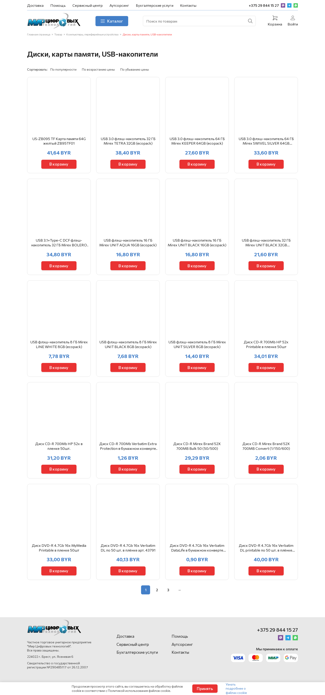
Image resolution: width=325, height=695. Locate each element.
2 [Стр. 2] (157, 594)
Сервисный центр (87, 5)
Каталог (112, 20)
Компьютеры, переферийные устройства (92, 34)
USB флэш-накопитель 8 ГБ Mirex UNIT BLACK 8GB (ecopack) (128, 347)
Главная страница (38, 34)
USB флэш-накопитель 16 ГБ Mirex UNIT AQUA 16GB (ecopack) (128, 244)
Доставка (35, 5)
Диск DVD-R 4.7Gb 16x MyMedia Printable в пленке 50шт (59, 552)
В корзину (59, 165)
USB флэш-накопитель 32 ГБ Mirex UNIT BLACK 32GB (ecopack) (266, 245)
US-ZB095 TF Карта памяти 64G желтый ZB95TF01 (59, 142)
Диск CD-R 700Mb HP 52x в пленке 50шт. (59, 449)
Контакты (188, 5)
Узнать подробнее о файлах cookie (236, 688)
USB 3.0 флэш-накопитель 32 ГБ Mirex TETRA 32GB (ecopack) (128, 142)
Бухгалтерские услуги (154, 5)
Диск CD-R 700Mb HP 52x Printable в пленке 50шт (266, 347)
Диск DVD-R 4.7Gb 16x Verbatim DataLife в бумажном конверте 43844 (197, 552)
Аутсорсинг (119, 5)
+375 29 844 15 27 (264, 5)
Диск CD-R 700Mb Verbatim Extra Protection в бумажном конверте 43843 (128, 450)
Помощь (58, 5)
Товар (58, 34)
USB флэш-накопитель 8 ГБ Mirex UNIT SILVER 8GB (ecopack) (197, 347)
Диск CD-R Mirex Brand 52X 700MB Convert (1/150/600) (266, 449)
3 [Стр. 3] (168, 594)
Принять (205, 688)
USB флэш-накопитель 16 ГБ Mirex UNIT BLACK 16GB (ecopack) (197, 244)
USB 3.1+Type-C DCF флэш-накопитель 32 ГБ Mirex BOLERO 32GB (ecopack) (59, 245)
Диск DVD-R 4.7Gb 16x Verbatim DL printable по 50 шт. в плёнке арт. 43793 (266, 552)
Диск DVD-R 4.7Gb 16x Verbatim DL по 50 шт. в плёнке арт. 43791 (128, 552)
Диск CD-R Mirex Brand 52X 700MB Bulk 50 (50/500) (197, 449)
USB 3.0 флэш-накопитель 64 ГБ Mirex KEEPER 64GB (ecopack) (197, 142)
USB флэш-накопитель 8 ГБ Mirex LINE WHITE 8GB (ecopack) (59, 347)
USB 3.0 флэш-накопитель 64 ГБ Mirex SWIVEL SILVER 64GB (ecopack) (266, 142)
